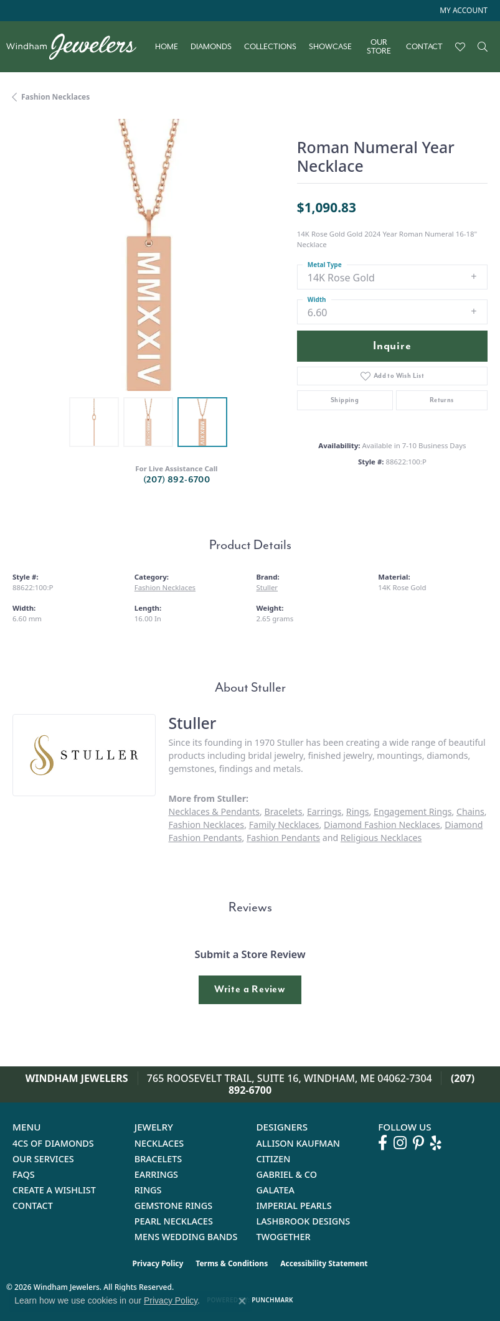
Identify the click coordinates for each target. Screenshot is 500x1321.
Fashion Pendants (283, 838)
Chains (470, 811)
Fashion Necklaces (55, 97)
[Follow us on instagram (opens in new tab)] (400, 1142)
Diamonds (211, 46)
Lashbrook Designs (304, 1221)
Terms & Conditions (232, 1263)
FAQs (23, 1174)
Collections (270, 46)
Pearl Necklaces (173, 1221)
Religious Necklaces (381, 838)
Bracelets (283, 811)
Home (166, 46)
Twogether (284, 1237)
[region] (148, 255)
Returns (442, 400)
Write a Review (250, 989)
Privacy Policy (158, 1263)
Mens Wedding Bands (186, 1237)
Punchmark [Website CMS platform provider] (272, 1299)
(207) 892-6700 (176, 479)
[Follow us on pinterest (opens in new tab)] (418, 1142)
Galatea (276, 1190)
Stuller (267, 587)
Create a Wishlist (54, 1190)
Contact (424, 46)
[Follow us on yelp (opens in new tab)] (435, 1142)
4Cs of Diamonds (53, 1143)
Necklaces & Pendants (214, 811)
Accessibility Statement (323, 1263)
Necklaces (159, 1143)
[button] (462, 10)
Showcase (330, 46)
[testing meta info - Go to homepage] (77, 47)
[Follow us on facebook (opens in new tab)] (382, 1142)
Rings (357, 811)
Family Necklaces (284, 824)
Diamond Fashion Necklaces (382, 824)
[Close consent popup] (242, 1301)
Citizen (274, 1159)
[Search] (482, 47)
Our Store (379, 47)
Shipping (345, 400)
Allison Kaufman (299, 1143)
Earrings (324, 811)
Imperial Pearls (294, 1205)
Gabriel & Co (287, 1174)
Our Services (43, 1159)
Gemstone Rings (173, 1205)
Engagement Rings (412, 811)
